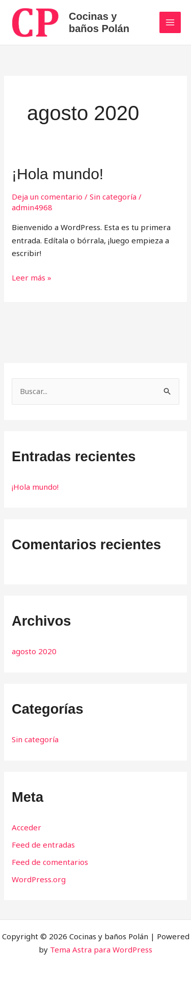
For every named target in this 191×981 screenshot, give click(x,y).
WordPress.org (39, 879)
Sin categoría (113, 196)
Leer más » (31, 277)
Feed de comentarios (50, 862)
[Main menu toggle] (170, 23)
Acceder (26, 827)
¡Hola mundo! (57, 173)
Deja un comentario (47, 196)
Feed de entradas (43, 844)
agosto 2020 (34, 651)
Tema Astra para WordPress (101, 949)
